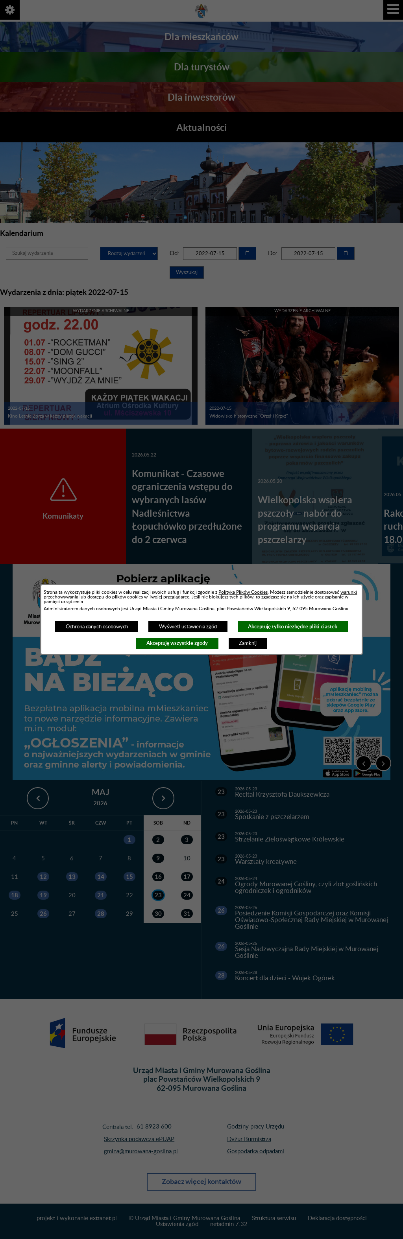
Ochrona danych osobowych (97, 627)
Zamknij (248, 643)
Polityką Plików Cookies (243, 592)
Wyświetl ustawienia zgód (188, 627)
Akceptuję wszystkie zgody (177, 643)
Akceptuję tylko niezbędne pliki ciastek (292, 627)
